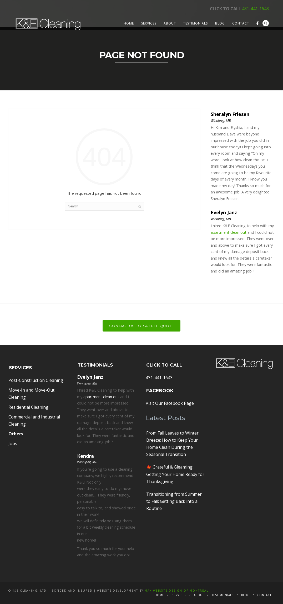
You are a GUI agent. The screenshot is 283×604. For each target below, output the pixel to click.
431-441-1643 (255, 9)
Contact (240, 23)
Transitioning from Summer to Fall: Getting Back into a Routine (174, 501)
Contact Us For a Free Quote (141, 326)
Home (129, 23)
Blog (220, 23)
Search (265, 23)
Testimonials (195, 23)
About (170, 23)
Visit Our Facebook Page (170, 403)
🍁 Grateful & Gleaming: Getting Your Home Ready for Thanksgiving (175, 474)
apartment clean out (228, 232)
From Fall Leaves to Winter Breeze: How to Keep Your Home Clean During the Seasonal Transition (172, 443)
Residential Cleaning (28, 407)
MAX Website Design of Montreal (176, 590)
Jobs (12, 443)
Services (148, 23)
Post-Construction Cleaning (35, 380)
